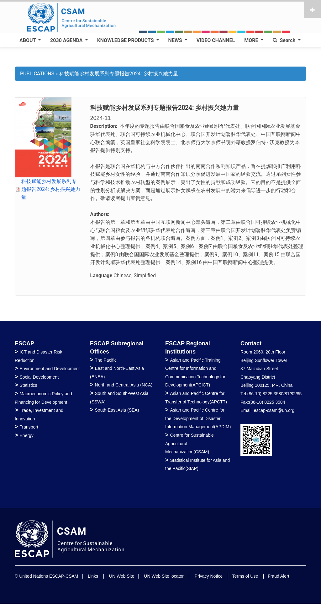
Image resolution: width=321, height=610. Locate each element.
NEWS (175, 40)
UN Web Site (121, 576)
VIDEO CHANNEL (216, 40)
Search (285, 40)
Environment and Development (50, 368)
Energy (27, 435)
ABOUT (28, 40)
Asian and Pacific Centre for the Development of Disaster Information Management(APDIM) (198, 418)
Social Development (39, 377)
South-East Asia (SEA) (117, 410)
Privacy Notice (209, 576)
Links (93, 576)
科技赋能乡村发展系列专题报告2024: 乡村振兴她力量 (50, 189)
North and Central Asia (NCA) (124, 384)
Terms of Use (245, 576)
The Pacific (106, 360)
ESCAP (24, 343)
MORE (251, 40)
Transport (29, 426)
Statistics (28, 385)
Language (101, 275)
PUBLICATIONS (37, 74)
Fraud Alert (278, 576)
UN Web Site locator (164, 576)
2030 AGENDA (67, 40)
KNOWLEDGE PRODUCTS (126, 40)
